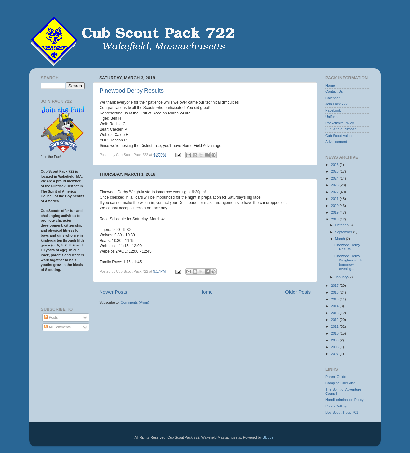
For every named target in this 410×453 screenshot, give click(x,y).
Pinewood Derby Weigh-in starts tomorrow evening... (348, 262)
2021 (335, 199)
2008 (335, 347)
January (341, 277)
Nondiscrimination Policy (344, 400)
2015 (335, 299)
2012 (335, 320)
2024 (335, 178)
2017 (335, 285)
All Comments (57, 327)
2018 (335, 219)
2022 (335, 192)
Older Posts (298, 292)
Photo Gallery (336, 406)
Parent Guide (335, 377)
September (344, 232)
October (341, 225)
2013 (335, 313)
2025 (335, 171)
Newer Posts (113, 292)
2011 (335, 326)
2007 (335, 354)
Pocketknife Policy (339, 123)
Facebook (333, 110)
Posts (51, 317)
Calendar (332, 98)
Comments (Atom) (135, 302)
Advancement (336, 142)
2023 (335, 185)
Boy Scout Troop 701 (341, 412)
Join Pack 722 (336, 104)
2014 (335, 306)
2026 (335, 165)
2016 (335, 292)
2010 (335, 333)
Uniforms (332, 117)
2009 (335, 340)
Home (205, 292)
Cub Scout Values (339, 136)
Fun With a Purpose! (341, 129)
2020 (335, 205)
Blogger (269, 437)
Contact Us (334, 91)
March (340, 239)
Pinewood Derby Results (132, 90)
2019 (335, 212)
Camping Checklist (340, 383)
